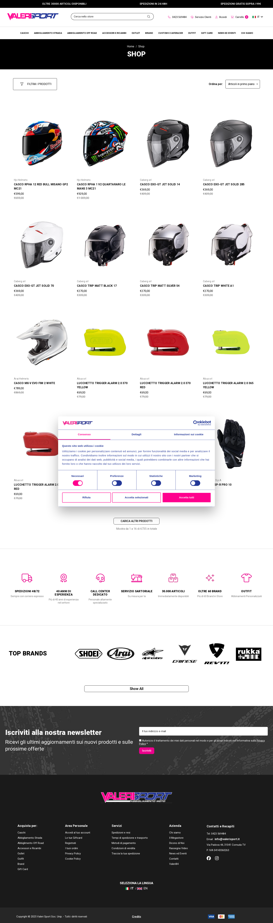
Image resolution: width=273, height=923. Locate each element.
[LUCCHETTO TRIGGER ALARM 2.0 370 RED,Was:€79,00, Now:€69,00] (168, 339)
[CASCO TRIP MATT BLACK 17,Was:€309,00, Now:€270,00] (105, 242)
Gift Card (23, 866)
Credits (136, 914)
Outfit (21, 856)
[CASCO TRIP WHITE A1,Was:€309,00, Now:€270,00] (231, 242)
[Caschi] (24, 32)
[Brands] (149, 32)
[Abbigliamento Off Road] (82, 32)
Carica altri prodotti (136, 519)
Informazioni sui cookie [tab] (189, 434)
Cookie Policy (73, 856)
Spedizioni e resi (121, 830)
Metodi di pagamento (124, 840)
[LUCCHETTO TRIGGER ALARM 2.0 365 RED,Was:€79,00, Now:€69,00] (42, 441)
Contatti (173, 856)
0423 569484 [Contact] (177, 17)
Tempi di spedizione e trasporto (130, 835)
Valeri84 (173, 861)
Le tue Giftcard (73, 835)
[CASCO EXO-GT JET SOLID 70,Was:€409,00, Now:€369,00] (42, 242)
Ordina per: (216, 82)
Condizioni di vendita (123, 845)
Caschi (21, 830)
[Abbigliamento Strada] (48, 32)
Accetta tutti (186, 497)
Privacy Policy (73, 850)
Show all (136, 689)
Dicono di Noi (176, 840)
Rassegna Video (178, 845)
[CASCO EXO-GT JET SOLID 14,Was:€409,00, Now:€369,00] (168, 140)
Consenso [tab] (84, 434)
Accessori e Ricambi (29, 845)
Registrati (70, 840)
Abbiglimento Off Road (31, 840)
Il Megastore (176, 835)
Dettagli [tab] (136, 434)
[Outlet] (136, 32)
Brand (21, 861)
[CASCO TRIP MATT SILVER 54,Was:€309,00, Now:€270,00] (168, 242)
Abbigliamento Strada (30, 835)
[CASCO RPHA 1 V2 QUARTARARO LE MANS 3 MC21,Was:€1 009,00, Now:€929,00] (105, 140)
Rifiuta (86, 497)
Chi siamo (175, 830)
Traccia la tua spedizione (126, 850)
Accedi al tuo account (77, 830)
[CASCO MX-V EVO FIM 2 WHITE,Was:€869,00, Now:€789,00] (42, 339)
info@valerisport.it (227, 836)
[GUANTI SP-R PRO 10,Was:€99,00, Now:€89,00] (231, 441)
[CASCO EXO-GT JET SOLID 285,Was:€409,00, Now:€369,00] (231, 140)
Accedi (221, 17)
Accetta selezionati (136, 497)
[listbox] (242, 82)
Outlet (21, 850)
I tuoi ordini (71, 845)
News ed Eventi (178, 850)
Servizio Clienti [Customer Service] (201, 17)
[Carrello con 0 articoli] (239, 17)
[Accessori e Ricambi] (114, 32)
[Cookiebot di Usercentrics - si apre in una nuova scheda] (196, 423)
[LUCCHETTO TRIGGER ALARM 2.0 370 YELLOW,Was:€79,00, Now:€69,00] (105, 339)
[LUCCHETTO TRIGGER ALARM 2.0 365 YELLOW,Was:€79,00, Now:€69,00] (231, 339)
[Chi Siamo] (247, 32)
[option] (27, 582)
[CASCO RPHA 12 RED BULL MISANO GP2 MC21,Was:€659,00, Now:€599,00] (42, 140)
